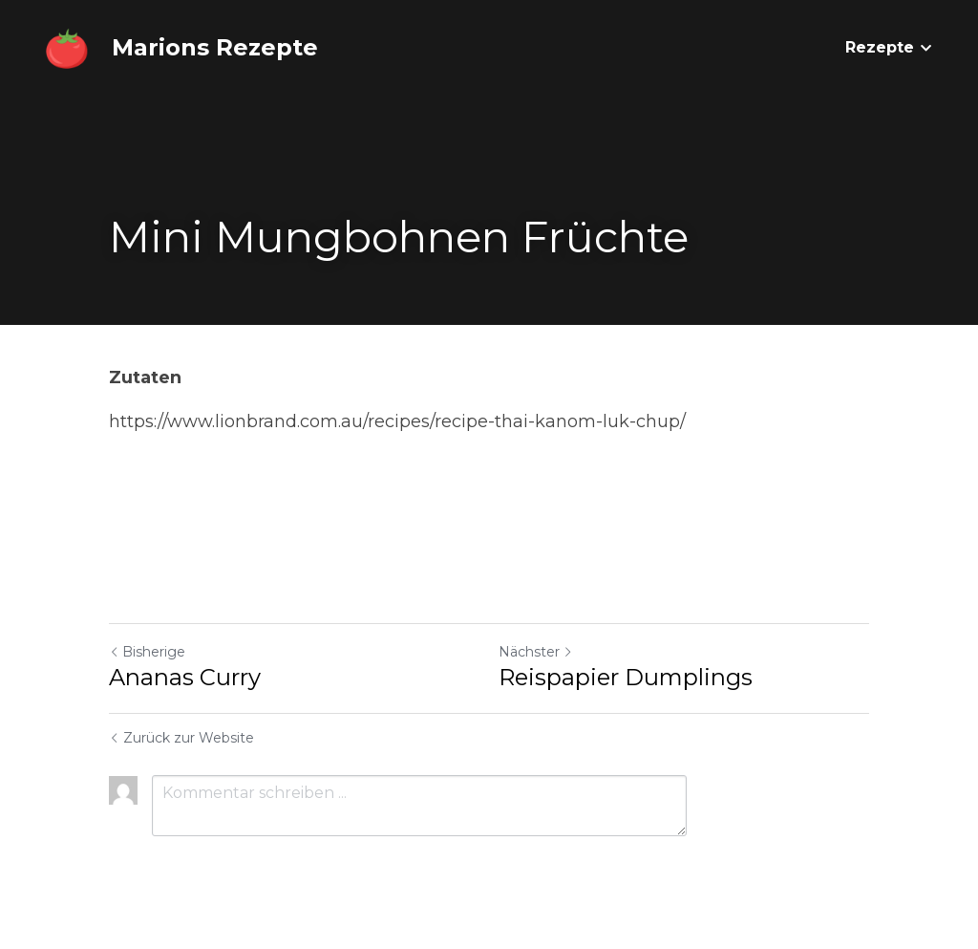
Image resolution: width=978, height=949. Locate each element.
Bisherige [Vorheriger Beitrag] (147, 651)
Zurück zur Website (181, 737)
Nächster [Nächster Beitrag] (536, 651)
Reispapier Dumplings (626, 677)
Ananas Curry (185, 677)
